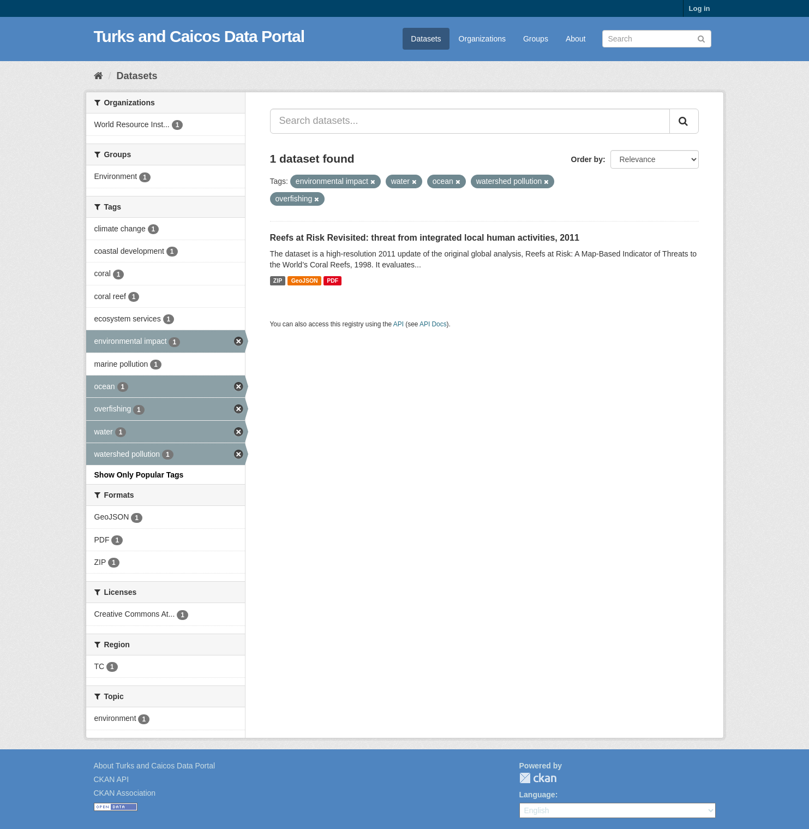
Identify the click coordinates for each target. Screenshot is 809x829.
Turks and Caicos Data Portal (199, 36)
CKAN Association (125, 793)
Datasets (426, 38)
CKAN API (111, 779)
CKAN (537, 778)
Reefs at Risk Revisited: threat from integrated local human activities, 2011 (424, 237)
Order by (587, 159)
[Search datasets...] (470, 121)
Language (537, 794)
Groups (535, 38)
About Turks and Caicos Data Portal (154, 765)
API (398, 324)
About (576, 38)
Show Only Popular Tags (139, 474)
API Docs (433, 324)
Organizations (482, 38)
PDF (332, 280)
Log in (699, 8)
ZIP (277, 280)
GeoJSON (304, 280)
